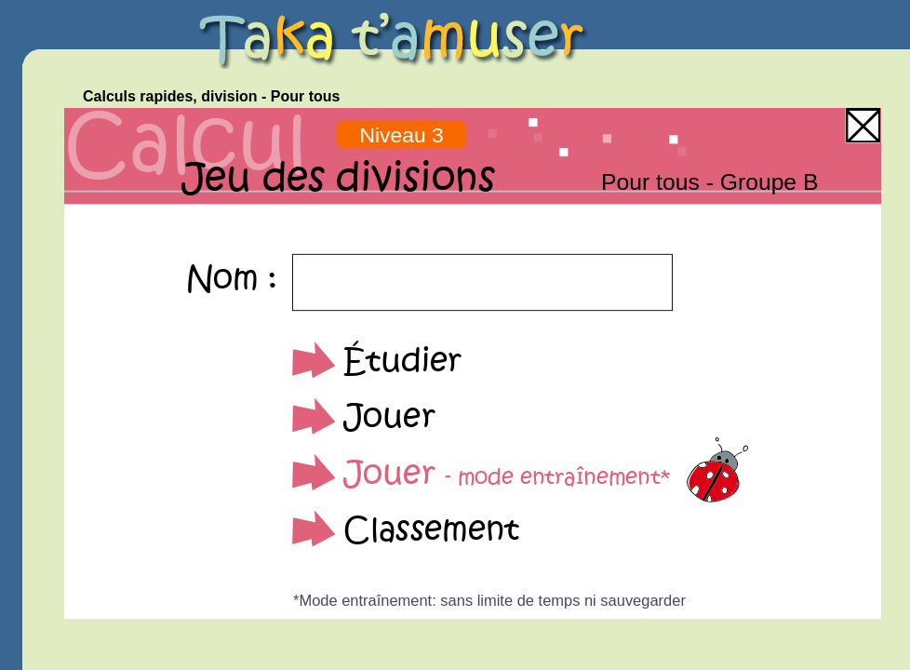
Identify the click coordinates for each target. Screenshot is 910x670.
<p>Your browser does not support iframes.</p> (472, 363)
